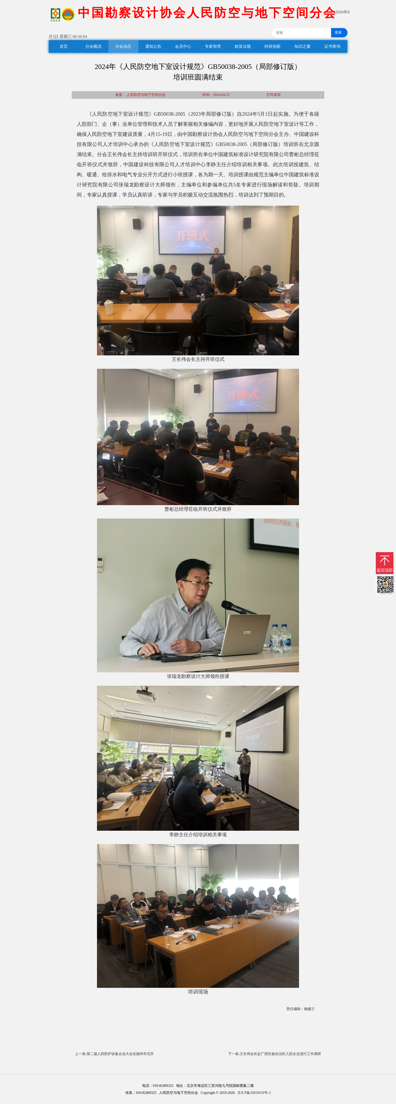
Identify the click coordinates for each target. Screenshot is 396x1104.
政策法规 (243, 46)
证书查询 (332, 46)
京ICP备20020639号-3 (253, 1093)
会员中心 (183, 46)
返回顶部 (385, 570)
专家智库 (213, 46)
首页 (64, 46)
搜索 (336, 32)
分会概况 (93, 46)
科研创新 (272, 46)
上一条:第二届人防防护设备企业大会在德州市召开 (114, 1054)
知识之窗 (302, 46)
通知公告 (153, 46)
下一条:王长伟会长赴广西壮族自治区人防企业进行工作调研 (274, 1054)
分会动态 (123, 46)
